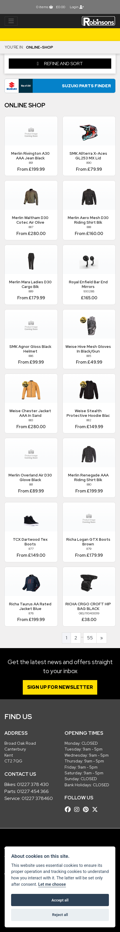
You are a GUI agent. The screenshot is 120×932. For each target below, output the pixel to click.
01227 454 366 (33, 791)
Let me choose (52, 884)
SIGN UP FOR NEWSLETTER (60, 687)
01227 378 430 (33, 784)
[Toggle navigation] (11, 21)
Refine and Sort (60, 64)
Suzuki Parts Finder (86, 85)
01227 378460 (37, 798)
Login (77, 7)
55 (90, 638)
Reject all (60, 915)
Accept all (59, 900)
